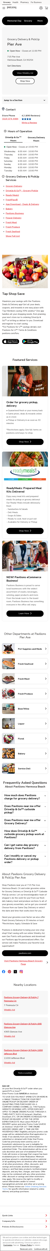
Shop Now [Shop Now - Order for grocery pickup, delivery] (31, 441)
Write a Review (29, 122)
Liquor (29, 724)
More (40, 20)
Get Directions (14, 65)
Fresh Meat (11, 222)
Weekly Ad (9, 1009)
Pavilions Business (15, 213)
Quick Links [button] (25, 1215)
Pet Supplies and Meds (30, 649)
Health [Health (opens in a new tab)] (15, 2)
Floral (29, 739)
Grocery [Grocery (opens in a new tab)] (6, 2)
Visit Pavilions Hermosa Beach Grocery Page (26, 962)
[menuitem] (14, 21)
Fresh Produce (13, 226)
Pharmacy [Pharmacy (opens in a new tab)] (24, 2)
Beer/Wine (29, 709)
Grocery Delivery (14, 186)
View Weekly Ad (25, 73)
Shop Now (25, 81)
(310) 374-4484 (10, 118)
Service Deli (29, 769)
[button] (41, 8)
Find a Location (27, 1072)
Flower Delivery (13, 217)
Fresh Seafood (13, 231)
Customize (7, 1245)
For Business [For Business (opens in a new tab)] (36, 2)
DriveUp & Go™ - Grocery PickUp (22, 190)
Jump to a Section (25, 100)
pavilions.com (33, 953)
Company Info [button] (25, 1221)
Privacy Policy (26, 1245)
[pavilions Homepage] (12, 8)
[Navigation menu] (3, 8)
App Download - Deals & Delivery (22, 204)
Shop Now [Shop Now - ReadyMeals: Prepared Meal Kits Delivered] (31, 530)
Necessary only (26, 1249)
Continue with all (40, 1249)
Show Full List (13, 236)
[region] (25, 1243)
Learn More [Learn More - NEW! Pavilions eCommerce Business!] (31, 613)
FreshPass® (12, 199)
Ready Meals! (12, 195)
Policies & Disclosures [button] (25, 1226)
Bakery (9, 208)
